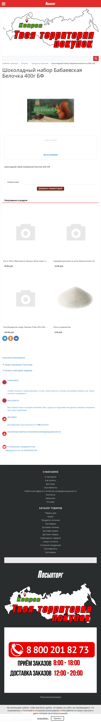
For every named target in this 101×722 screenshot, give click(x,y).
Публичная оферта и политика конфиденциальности (51, 491)
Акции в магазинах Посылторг (19, 365)
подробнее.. (43, 718)
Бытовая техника (50, 527)
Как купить (50, 480)
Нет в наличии (50, 155)
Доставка (50, 484)
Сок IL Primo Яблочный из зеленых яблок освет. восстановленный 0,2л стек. (36, 261)
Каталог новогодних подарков (18, 370)
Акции (50, 516)
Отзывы (50, 501)
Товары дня (50, 513)
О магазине (50, 476)
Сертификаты (50, 487)
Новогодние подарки (50, 538)
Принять (57, 718)
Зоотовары (50, 523)
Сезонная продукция (50, 545)
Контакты (50, 494)
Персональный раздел (50, 697)
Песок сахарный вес (62, 327)
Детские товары (50, 534)
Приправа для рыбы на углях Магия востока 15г (74, 261)
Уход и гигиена (50, 541)
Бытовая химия (50, 530)
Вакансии (50, 498)
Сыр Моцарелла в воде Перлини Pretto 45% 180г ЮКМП (27, 327)
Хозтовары (50, 552)
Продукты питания (50, 520)
